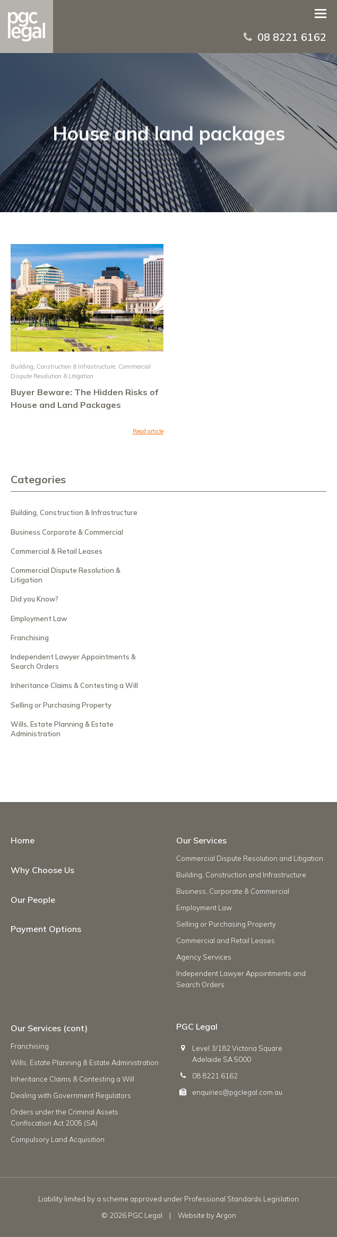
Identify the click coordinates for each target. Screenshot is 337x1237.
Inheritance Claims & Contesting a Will (74, 685)
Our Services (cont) (49, 1028)
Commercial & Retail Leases (56, 551)
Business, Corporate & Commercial (232, 891)
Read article (148, 431)
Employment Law (39, 618)
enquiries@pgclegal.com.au (237, 1092)
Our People (33, 899)
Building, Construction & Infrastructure (63, 366)
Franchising (30, 637)
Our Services (201, 840)
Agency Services (203, 957)
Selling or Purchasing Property (61, 705)
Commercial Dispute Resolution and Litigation (249, 858)
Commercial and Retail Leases (225, 940)
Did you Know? (34, 599)
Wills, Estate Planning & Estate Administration (85, 1062)
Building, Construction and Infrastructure (241, 874)
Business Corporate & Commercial (67, 532)
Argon (226, 1215)
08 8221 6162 (291, 37)
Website (191, 1215)
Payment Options (46, 929)
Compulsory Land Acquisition (58, 1139)
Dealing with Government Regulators (71, 1095)
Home (22, 840)
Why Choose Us (42, 870)
